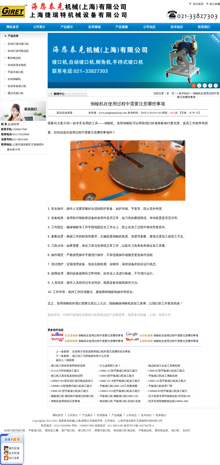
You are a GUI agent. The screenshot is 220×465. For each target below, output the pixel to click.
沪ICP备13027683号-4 (141, 425)
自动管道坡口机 (17, 86)
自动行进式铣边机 (18, 50)
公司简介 (39, 27)
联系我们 (204, 27)
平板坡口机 (35, 430)
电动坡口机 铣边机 (124, 430)
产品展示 (67, 27)
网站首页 (12, 27)
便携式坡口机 (102, 430)
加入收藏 (214, 4)
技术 (126, 425)
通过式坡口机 (15, 93)
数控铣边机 (14, 57)
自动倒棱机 (14, 79)
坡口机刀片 (84, 430)
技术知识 (177, 27)
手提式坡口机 (15, 72)
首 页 (170, 93)
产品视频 (121, 27)
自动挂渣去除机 (17, 65)
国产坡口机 (68, 430)
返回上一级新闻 (65, 360)
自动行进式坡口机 (18, 43)
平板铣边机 (145, 430)
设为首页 (198, 4)
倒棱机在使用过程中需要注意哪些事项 (94, 335)
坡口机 (175, 430)
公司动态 (149, 27)
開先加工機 (51, 430)
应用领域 (94, 27)
